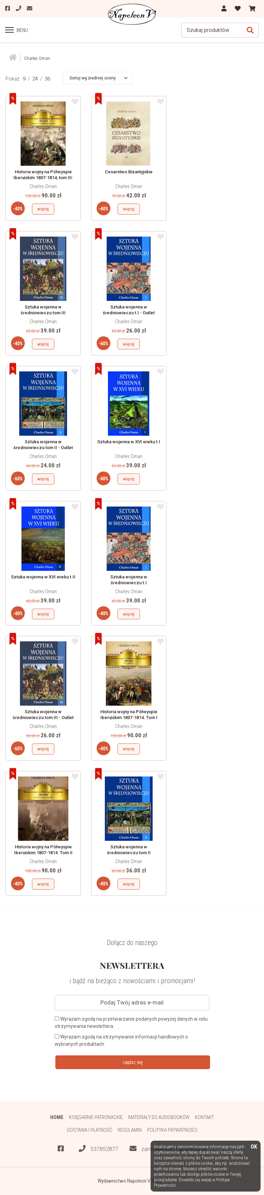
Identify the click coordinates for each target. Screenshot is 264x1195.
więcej (43, 208)
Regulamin (129, 1130)
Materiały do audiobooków (159, 1117)
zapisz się (133, 1062)
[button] (98, 78)
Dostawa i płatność (89, 1130)
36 (47, 79)
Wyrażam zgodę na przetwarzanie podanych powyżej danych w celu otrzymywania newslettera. (131, 1022)
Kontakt (204, 1117)
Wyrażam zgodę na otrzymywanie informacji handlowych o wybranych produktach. (121, 1040)
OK (254, 1147)
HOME (56, 1117)
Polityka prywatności (172, 1130)
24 (35, 79)
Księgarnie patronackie (95, 1117)
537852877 (98, 1149)
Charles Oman (43, 186)
